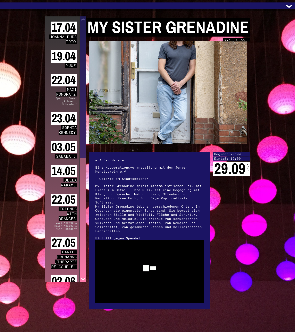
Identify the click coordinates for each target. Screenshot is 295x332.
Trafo (8, 6)
